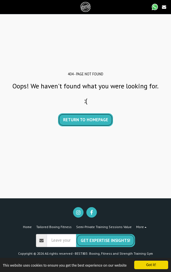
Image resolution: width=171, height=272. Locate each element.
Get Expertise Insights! (105, 240)
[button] (6, 6)
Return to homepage (85, 119)
